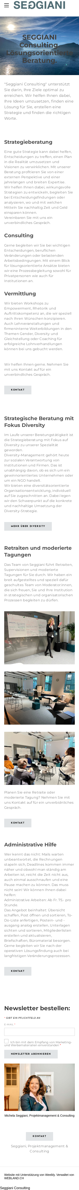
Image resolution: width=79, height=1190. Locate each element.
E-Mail (9, 1024)
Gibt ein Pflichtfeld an (22, 1018)
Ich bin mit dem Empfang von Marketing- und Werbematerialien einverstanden (38, 1043)
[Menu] (7, 5)
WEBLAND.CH (14, 1178)
